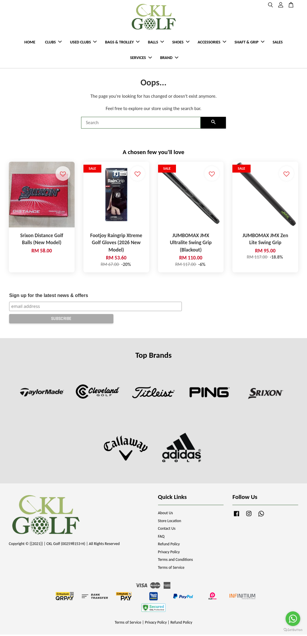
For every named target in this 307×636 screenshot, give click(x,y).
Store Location (169, 521)
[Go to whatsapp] (293, 618)
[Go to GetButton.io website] (292, 630)
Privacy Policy (169, 553)
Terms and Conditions (175, 561)
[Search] (141, 124)
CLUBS (53, 42)
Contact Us (167, 529)
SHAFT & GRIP (249, 42)
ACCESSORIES (212, 42)
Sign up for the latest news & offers (48, 296)
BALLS (156, 42)
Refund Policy (169, 545)
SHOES (180, 42)
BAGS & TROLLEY (122, 42)
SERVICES (141, 58)
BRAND (169, 58)
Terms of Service (171, 568)
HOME (29, 42)
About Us (165, 514)
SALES (278, 42)
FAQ (161, 537)
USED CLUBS (83, 42)
